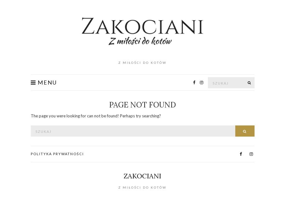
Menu (44, 82)
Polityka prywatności (57, 154)
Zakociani (142, 176)
